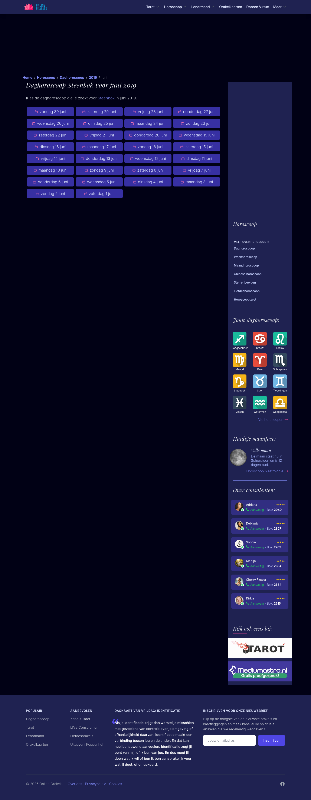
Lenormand (35, 736)
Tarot (30, 727)
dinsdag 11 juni (196, 158)
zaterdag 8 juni (148, 170)
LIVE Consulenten (84, 727)
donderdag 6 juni (50, 182)
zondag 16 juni (148, 147)
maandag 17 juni (99, 147)
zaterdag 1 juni (99, 193)
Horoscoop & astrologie (267, 471)
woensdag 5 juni (99, 182)
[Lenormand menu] (203, 6)
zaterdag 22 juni (50, 135)
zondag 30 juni (50, 111)
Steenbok (106, 98)
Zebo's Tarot (80, 719)
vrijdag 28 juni (148, 111)
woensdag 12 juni (148, 158)
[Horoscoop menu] (175, 6)
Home (27, 77)
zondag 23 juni (196, 123)
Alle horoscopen (273, 419)
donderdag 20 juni (148, 135)
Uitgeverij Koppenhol (86, 744)
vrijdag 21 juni (99, 135)
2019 (93, 77)
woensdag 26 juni (50, 123)
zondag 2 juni (50, 193)
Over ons (75, 784)
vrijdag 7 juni (196, 170)
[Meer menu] (280, 6)
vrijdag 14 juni (50, 158)
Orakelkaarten (230, 7)
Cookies (115, 784)
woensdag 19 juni (197, 135)
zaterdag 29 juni (99, 111)
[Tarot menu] (153, 6)
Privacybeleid (95, 784)
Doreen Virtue (257, 7)
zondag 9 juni (99, 170)
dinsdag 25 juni (99, 123)
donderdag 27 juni (197, 111)
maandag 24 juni (148, 123)
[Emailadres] (229, 740)
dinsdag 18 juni (50, 147)
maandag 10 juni (50, 170)
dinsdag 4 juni (148, 182)
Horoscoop (46, 77)
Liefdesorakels (81, 736)
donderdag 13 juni (99, 158)
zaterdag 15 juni (196, 147)
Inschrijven (272, 740)
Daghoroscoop (72, 77)
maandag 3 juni (196, 182)
